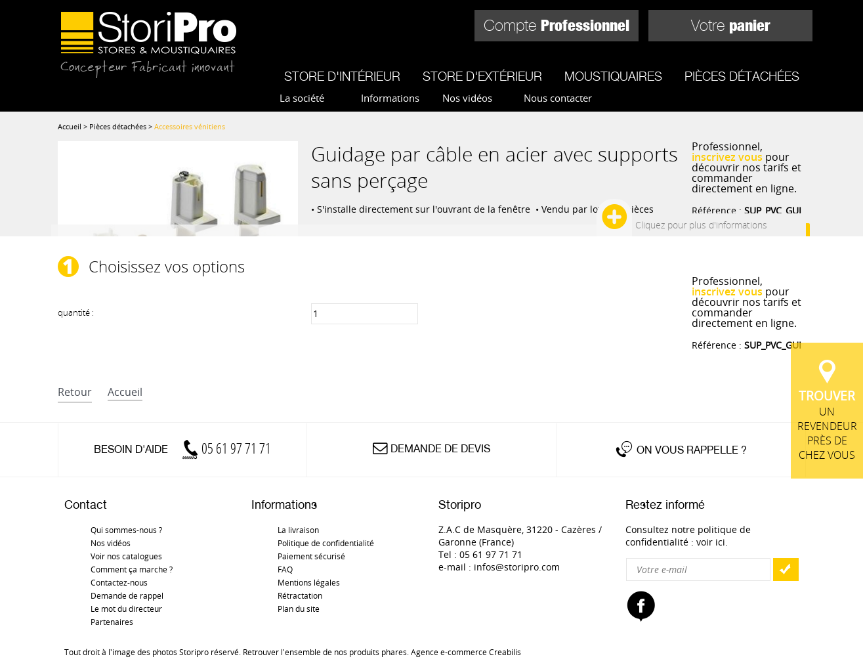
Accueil (69, 126)
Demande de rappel (127, 595)
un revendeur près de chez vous (827, 424)
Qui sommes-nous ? (126, 530)
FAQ (285, 569)
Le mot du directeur (126, 608)
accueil (125, 392)
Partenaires (112, 621)
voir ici (710, 542)
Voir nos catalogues (126, 556)
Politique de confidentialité (326, 543)
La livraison (298, 530)
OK (785, 569)
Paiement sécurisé (311, 556)
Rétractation (300, 595)
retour (75, 392)
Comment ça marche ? (132, 569)
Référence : (746, 210)
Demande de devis (440, 448)
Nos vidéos (467, 97)
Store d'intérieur (342, 76)
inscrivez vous (727, 157)
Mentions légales (309, 582)
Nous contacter (558, 97)
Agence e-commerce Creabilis (466, 652)
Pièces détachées (741, 76)
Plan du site (299, 608)
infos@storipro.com (517, 567)
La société (302, 97)
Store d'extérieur (482, 76)
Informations (390, 97)
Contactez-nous (119, 582)
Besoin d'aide (182, 449)
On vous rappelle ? (692, 450)
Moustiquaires (613, 76)
